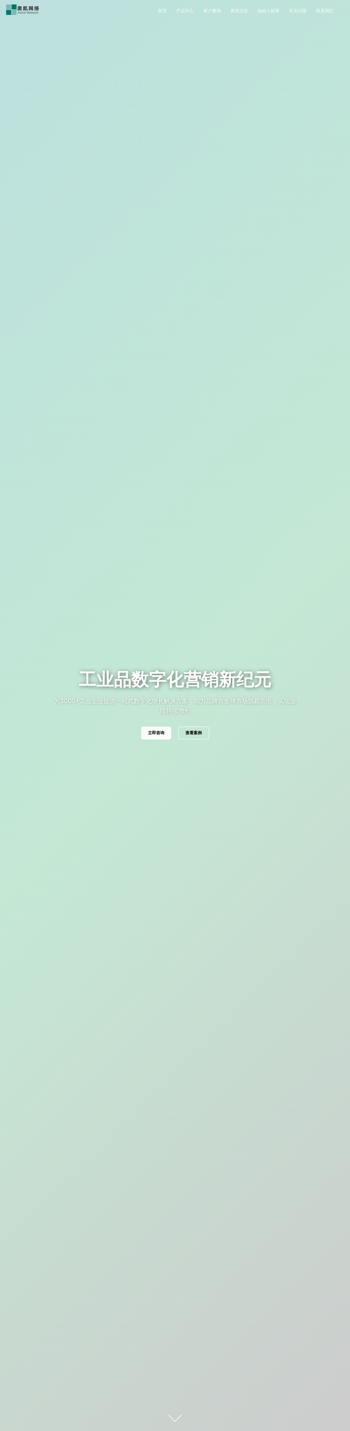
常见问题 (298, 10)
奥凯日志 (239, 10)
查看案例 (193, 732)
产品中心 (185, 10)
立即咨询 (156, 732)
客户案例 (212, 10)
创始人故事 (268, 10)
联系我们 (325, 10)
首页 (162, 10)
